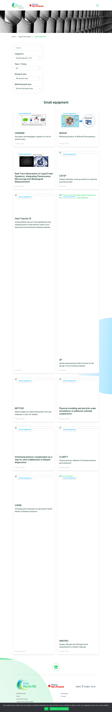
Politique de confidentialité (59, 709)
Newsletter (64, 693)
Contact (63, 696)
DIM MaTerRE (21, 693)
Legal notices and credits (24, 701)
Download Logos (22, 699)
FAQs (18, 696)
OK (46, 709)
